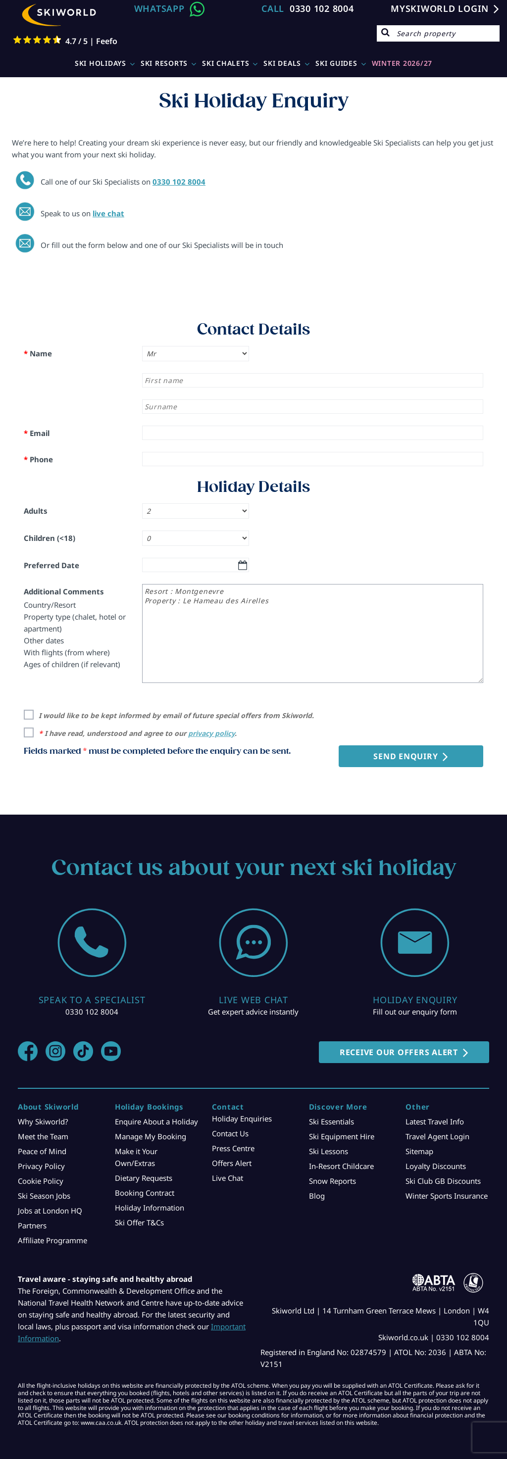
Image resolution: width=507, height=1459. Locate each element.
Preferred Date (51, 565)
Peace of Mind (42, 1151)
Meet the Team (43, 1136)
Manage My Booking (150, 1136)
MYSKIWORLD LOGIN (440, 8)
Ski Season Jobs (44, 1196)
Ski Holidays (100, 63)
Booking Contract (144, 1193)
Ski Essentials (331, 1121)
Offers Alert (232, 1163)
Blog (317, 1196)
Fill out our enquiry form (415, 1012)
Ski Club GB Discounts (443, 1181)
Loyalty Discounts (436, 1166)
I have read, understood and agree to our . (138, 733)
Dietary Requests (143, 1178)
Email (37, 433)
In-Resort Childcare (341, 1166)
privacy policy (211, 733)
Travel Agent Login (437, 1136)
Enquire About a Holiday (156, 1121)
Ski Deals (282, 63)
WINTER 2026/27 (402, 63)
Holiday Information (149, 1208)
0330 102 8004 (322, 8)
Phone (38, 459)
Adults (36, 511)
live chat (108, 213)
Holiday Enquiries (242, 1118)
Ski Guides (336, 63)
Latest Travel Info (435, 1121)
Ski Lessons (328, 1151)
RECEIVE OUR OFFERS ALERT (399, 1052)
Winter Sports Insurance (447, 1196)
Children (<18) (49, 538)
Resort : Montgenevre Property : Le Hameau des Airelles (312, 633)
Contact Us (230, 1133)
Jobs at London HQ (50, 1211)
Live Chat (227, 1178)
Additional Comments (64, 591)
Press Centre (233, 1148)
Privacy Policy (41, 1166)
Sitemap (419, 1151)
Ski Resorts (164, 63)
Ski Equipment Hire (341, 1136)
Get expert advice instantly (253, 1012)
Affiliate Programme (52, 1240)
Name (38, 353)
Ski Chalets (225, 63)
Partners (32, 1225)
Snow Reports (332, 1181)
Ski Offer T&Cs (139, 1222)
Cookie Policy (40, 1181)
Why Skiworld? (43, 1121)
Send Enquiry (405, 756)
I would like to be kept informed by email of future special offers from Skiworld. (176, 715)
